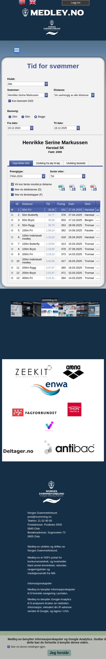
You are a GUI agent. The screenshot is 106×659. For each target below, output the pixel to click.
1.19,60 (50, 243)
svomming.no (49, 300)
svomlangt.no (60, 303)
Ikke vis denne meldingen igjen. (28, 646)
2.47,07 (50, 267)
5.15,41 (50, 278)
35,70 (51, 225)
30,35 (51, 209)
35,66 (51, 220)
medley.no (17, 302)
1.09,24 (50, 230)
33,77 (51, 215)
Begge (41, 116)
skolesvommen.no (82, 302)
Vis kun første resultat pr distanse (33, 184)
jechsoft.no (28, 302)
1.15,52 (50, 237)
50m (27, 116)
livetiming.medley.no (38, 303)
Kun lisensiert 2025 (22, 101)
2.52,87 (50, 272)
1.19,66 (50, 249)
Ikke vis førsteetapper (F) (28, 194)
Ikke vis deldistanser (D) (28, 189)
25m (14, 116)
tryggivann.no (93, 303)
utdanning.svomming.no (71, 303)
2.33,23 (50, 254)
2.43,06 (50, 261)
